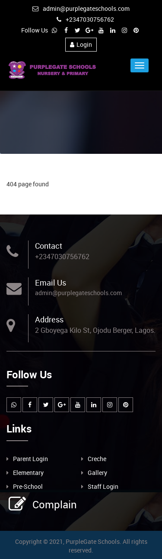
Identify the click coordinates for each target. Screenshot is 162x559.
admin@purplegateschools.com (81, 8)
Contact (48, 245)
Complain (53, 504)
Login (81, 44)
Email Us (50, 282)
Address (49, 319)
